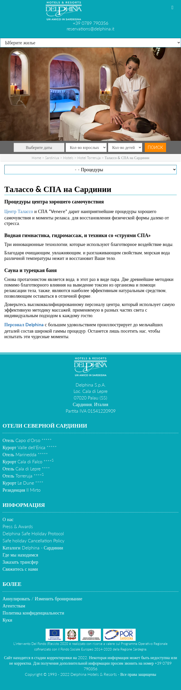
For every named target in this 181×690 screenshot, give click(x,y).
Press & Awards (18, 526)
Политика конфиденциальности (33, 613)
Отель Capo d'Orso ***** (27, 440)
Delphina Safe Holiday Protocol (33, 533)
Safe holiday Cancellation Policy (33, 540)
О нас (8, 519)
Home (36, 158)
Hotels (68, 158)
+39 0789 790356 (90, 23)
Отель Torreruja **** (23, 475)
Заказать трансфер (20, 562)
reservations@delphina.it (90, 28)
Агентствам (14, 605)
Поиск (155, 147)
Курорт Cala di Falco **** (28, 461)
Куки (7, 620)
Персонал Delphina (24, 324)
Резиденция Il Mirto (22, 490)
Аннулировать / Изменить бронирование (42, 598)
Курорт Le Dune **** (23, 483)
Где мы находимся (20, 555)
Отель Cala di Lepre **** (26, 468)
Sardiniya (52, 158)
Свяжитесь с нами (20, 569)
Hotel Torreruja (89, 158)
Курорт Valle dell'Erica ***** (30, 447)
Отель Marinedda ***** (25, 454)
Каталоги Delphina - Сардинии (33, 547)
